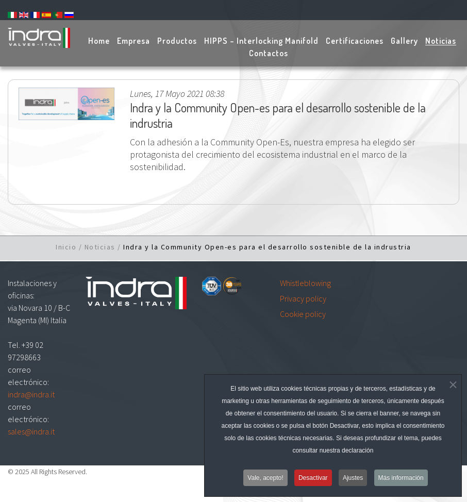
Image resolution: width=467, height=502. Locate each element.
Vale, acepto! (265, 480)
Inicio (66, 247)
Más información (401, 480)
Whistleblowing (305, 283)
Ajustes (353, 480)
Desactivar (313, 480)
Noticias (100, 247)
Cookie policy (303, 314)
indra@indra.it (31, 394)
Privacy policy (303, 298)
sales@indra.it (31, 431)
